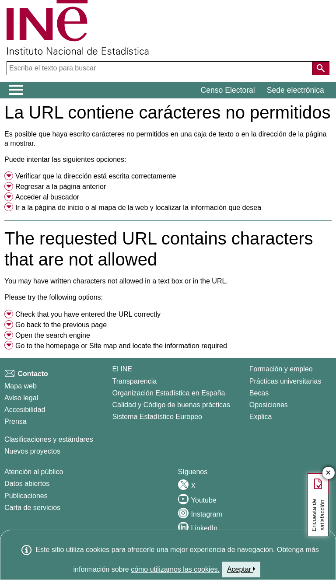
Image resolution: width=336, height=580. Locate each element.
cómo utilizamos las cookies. (175, 569)
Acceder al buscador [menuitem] (47, 197)
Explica (260, 416)
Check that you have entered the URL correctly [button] (88, 314)
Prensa (15, 421)
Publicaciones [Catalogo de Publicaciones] (26, 496)
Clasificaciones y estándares (48, 439)
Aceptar (241, 569)
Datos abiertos (26, 483)
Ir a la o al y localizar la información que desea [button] (138, 207)
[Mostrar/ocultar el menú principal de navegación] (16, 90)
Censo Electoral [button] (228, 90)
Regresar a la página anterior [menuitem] (60, 186)
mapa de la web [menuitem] (123, 207)
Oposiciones (268, 405)
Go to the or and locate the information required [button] (121, 345)
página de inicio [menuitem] (59, 207)
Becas (259, 393)
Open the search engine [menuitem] (52, 335)
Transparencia (134, 381)
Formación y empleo (281, 369)
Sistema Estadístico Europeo (157, 416)
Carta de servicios (32, 507)
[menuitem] (168, 176)
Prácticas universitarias (285, 381)
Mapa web (20, 386)
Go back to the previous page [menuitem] (61, 324)
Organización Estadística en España (168, 393)
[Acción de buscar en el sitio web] (320, 68)
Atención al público (33, 471)
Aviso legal (21, 398)
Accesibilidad (24, 409)
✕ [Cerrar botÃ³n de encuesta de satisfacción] (328, 473)
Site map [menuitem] (103, 345)
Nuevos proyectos (32, 451)
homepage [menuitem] (62, 345)
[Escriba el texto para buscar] (160, 68)
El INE (122, 369)
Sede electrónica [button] (295, 90)
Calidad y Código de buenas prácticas (171, 405)
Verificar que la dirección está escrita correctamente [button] (95, 176)
